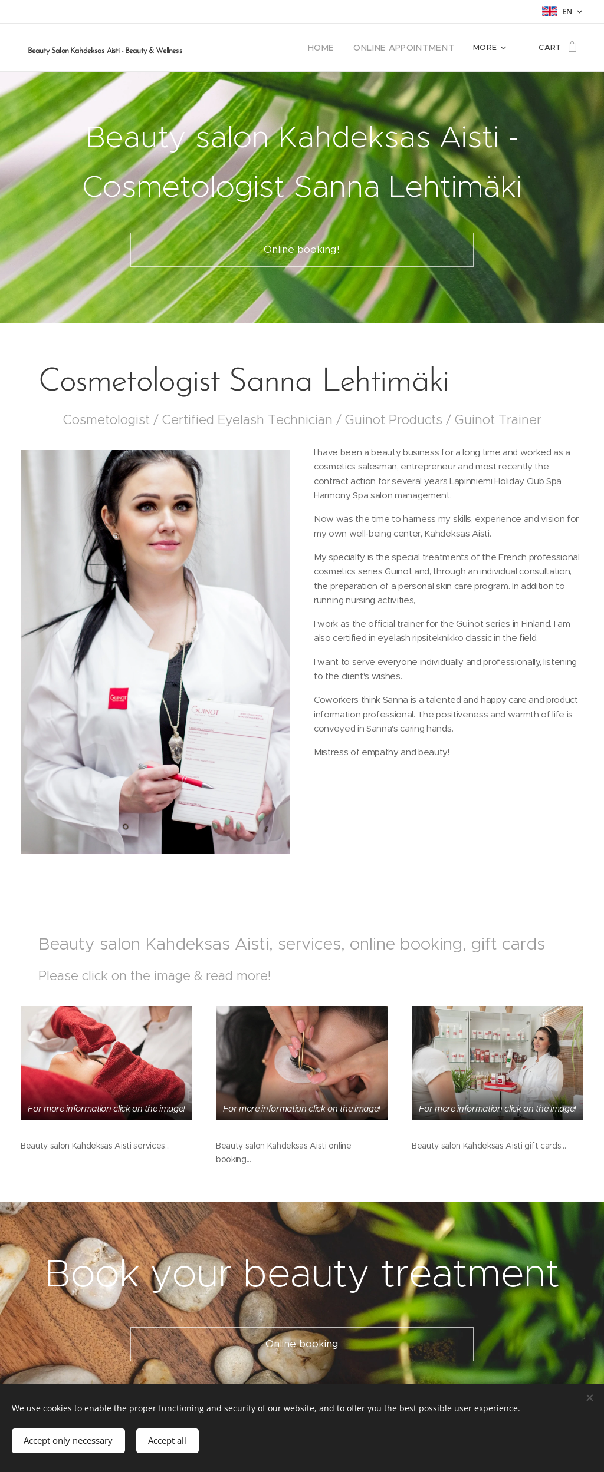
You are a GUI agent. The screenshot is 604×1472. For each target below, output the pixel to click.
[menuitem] (336, 47)
